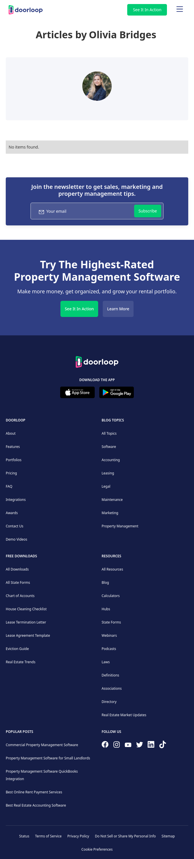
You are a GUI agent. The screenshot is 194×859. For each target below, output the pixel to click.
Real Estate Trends (20, 662)
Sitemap (168, 836)
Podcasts (109, 648)
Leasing (108, 473)
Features (13, 446)
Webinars (109, 635)
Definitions (110, 675)
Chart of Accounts (20, 595)
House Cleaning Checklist (26, 609)
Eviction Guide (17, 648)
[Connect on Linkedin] (151, 745)
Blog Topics (113, 420)
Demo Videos (16, 539)
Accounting (111, 459)
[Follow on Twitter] (139, 746)
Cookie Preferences (97, 849)
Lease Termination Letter (26, 622)
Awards (12, 512)
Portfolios (13, 459)
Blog (105, 582)
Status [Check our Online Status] (24, 836)
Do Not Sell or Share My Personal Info (125, 836)
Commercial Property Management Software (42, 744)
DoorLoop (15, 420)
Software (109, 446)
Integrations (16, 499)
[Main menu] (180, 10)
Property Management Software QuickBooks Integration (42, 775)
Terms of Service (48, 836)
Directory (109, 701)
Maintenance (112, 499)
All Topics (109, 433)
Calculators (111, 595)
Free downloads (21, 556)
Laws (106, 662)
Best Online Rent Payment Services (34, 792)
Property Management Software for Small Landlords (48, 758)
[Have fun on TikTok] (162, 745)
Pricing (11, 473)
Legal (106, 486)
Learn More (118, 308)
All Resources (112, 569)
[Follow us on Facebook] (105, 745)
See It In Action (147, 9)
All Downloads (17, 569)
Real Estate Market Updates (124, 714)
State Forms (111, 622)
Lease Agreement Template (28, 635)
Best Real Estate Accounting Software (36, 805)
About (11, 433)
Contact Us (14, 526)
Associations (112, 688)
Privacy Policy (78, 836)
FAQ (9, 486)
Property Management (120, 526)
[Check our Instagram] (116, 745)
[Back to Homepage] (97, 361)
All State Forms (18, 582)
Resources (111, 556)
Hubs (106, 609)
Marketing (110, 512)
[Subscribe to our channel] (128, 745)
